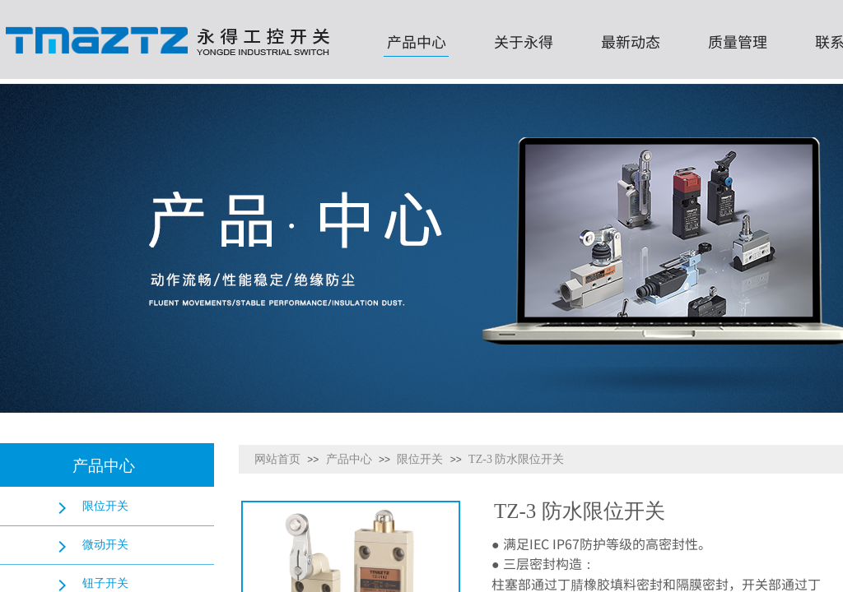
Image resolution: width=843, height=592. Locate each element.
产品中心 (416, 41)
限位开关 (420, 459)
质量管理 (737, 41)
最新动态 (630, 41)
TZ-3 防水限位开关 (516, 459)
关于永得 (523, 41)
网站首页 (277, 459)
